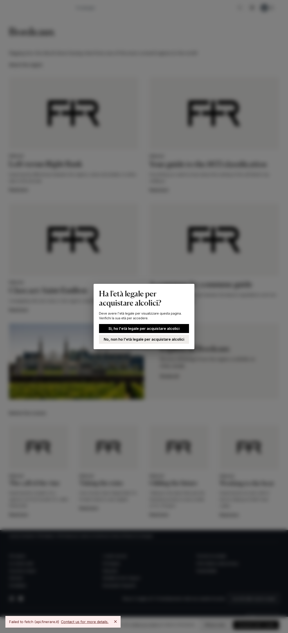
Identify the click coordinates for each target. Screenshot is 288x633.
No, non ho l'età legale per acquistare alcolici (144, 339)
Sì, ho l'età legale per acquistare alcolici (144, 328)
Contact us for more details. (84, 622)
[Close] (115, 621)
